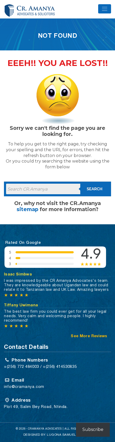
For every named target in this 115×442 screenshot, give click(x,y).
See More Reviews (89, 336)
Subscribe (92, 429)
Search (94, 189)
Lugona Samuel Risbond (69, 434)
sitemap (27, 209)
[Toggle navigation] (104, 9)
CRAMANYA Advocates (45, 428)
